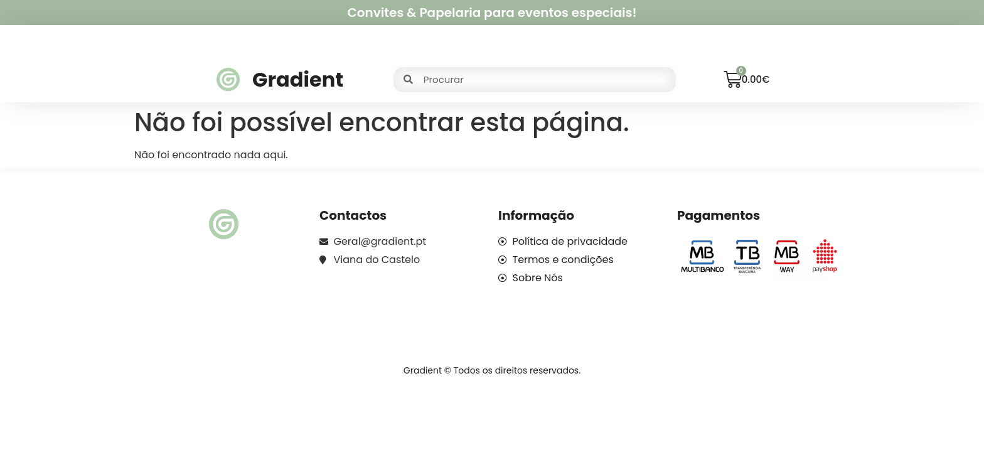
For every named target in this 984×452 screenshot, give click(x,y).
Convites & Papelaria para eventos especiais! (491, 12)
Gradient (297, 79)
